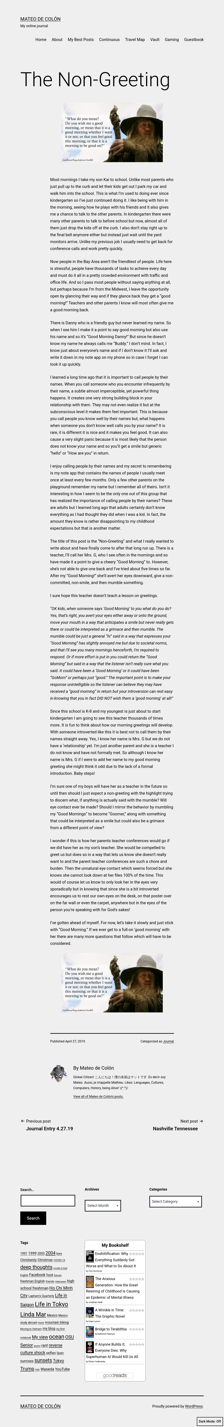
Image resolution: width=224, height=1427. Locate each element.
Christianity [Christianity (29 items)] (28, 1260)
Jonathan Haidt (95, 1302)
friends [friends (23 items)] (50, 1281)
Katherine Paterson (106, 1334)
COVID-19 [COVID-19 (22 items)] (59, 1260)
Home (40, 39)
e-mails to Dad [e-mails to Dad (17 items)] (60, 1268)
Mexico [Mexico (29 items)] (52, 1315)
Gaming (172, 39)
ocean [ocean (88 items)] (56, 1336)
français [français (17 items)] (58, 1275)
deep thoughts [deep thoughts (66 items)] (36, 1267)
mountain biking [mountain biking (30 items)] (57, 1322)
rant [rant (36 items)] (44, 1345)
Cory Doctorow (95, 1271)
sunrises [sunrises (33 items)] (26, 1361)
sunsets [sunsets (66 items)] (43, 1360)
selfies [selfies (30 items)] (51, 1353)
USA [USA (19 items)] (37, 1369)
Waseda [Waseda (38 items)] (47, 1369)
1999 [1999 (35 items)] (32, 1253)
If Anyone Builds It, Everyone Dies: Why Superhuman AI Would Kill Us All (112, 1350)
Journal (168, 1041)
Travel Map (135, 39)
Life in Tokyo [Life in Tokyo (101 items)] (51, 1304)
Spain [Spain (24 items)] (60, 1353)
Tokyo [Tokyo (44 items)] (58, 1360)
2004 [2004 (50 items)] (50, 1253)
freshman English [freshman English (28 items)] (32, 1281)
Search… (27, 1190)
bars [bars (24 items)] (59, 1253)
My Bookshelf (115, 1245)
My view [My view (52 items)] (40, 1337)
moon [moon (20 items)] (41, 1322)
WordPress (194, 1406)
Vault (155, 39)
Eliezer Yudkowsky (97, 1361)
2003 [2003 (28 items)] (41, 1253)
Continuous (109, 39)
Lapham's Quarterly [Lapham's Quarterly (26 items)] (41, 1296)
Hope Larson (94, 1321)
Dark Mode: (210, 1421)
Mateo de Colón (40, 19)
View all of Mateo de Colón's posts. (98, 1096)
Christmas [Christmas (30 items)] (45, 1260)
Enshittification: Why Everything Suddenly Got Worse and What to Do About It (111, 1259)
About (57, 39)
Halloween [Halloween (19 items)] (60, 1281)
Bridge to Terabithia (110, 1329)
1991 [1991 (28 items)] (23, 1253)
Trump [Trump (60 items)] (27, 1369)
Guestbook (194, 39)
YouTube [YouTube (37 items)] (62, 1369)
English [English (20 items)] (24, 1275)
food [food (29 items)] (49, 1275)
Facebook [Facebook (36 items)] (37, 1275)
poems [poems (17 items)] (37, 1346)
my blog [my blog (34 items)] (49, 1329)
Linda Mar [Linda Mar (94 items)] (33, 1314)
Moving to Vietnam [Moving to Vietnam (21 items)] (31, 1328)
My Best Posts (81, 39)
